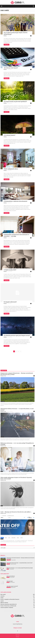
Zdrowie (8, 577)
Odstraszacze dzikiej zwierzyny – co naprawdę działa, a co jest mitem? (17, 409)
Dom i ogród (3, 594)
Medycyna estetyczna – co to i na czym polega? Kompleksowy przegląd (17, 443)
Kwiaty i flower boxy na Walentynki (8, 605)
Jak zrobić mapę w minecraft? (12, 586)
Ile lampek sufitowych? (10, 302)
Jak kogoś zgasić (10, 581)
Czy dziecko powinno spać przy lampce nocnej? (17, 335)
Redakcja (5, 35)
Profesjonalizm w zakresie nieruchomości (15, 201)
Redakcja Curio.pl (3, 375)
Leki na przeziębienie (11, 576)
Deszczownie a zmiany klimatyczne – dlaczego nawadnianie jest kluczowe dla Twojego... (17, 373)
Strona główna (3, 8)
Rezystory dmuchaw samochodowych (9, 604)
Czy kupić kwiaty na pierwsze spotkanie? (15, 101)
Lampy (2, 597)
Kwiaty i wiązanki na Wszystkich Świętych (10, 599)
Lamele (2, 600)
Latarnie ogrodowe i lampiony (7, 607)
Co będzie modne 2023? (10, 270)
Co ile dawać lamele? (9, 135)
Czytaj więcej (6, 44)
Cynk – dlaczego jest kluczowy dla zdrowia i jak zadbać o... (16, 512)
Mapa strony (17, 634)
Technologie (2, 401)
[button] (33, 6)
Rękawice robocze (4, 602)
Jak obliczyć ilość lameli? (11, 68)
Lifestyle (8, 582)
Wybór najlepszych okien (11, 169)
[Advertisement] (17, 360)
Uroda (1, 471)
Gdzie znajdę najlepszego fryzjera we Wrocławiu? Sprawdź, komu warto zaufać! (16, 478)
